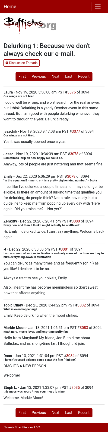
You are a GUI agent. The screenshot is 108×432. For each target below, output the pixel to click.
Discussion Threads (22, 63)
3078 (74, 154)
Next (55, 76)
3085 (75, 387)
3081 (65, 249)
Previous (39, 76)
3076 (71, 92)
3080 (76, 221)
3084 (70, 356)
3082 (81, 305)
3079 (71, 176)
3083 (84, 328)
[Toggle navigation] (97, 6)
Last (68, 76)
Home (10, 6)
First (22, 76)
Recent (83, 76)
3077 (76, 131)
